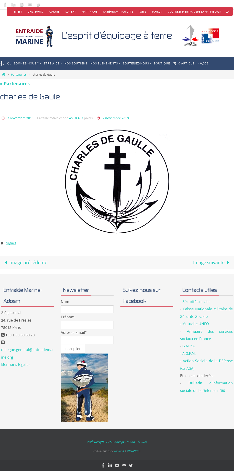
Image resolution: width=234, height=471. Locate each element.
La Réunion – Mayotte (118, 11)
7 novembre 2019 (20, 118)
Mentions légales (15, 364)
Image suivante (212, 262)
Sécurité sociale (196, 301)
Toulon (157, 11)
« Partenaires (15, 83)
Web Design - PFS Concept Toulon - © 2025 (117, 441)
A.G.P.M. (189, 353)
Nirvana (119, 451)
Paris (142, 11)
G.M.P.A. (189, 346)
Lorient (70, 11)
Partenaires (19, 74)
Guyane (54, 11)
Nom (65, 301)
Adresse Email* (74, 332)
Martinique (89, 11)
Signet (11, 242)
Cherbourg (35, 11)
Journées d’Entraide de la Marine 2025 (194, 11)
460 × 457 (76, 118)
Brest (17, 11)
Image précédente (24, 262)
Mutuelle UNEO (195, 323)
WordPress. (134, 451)
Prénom (67, 316)
